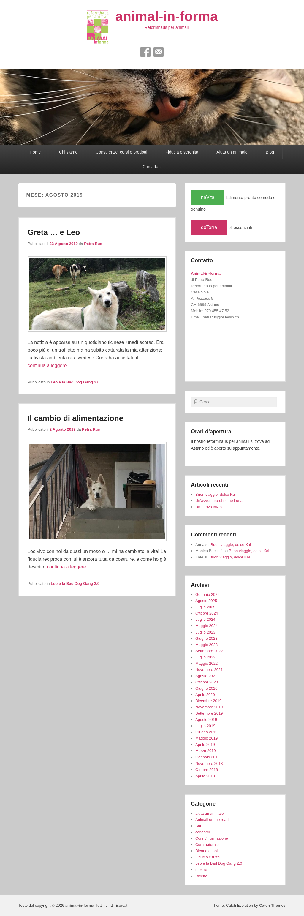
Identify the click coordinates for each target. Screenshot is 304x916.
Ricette (201, 876)
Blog (270, 152)
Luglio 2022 (205, 657)
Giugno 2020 (206, 688)
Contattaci (151, 166)
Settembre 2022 (209, 651)
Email (158, 52)
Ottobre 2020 (206, 682)
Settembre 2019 (209, 713)
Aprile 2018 (205, 776)
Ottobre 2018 (206, 769)
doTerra (209, 227)
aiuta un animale (209, 813)
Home (35, 152)
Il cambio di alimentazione (75, 418)
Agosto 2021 (206, 676)
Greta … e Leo (54, 232)
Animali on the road (212, 819)
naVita (207, 197)
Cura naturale (207, 844)
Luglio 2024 (205, 619)
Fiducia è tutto (207, 857)
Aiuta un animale (231, 152)
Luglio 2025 (205, 607)
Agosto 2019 (206, 719)
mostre (201, 869)
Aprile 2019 (205, 744)
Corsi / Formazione (211, 838)
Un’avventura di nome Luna (219, 500)
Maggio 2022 (206, 663)
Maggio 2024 (206, 625)
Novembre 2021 (209, 669)
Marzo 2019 (205, 750)
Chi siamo (68, 152)
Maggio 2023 (206, 644)
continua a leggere (47, 365)
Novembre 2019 (209, 707)
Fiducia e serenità (181, 152)
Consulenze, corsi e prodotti (121, 152)
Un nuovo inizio (208, 507)
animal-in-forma (166, 16)
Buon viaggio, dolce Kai (215, 494)
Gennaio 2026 (207, 594)
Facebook (145, 52)
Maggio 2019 (206, 738)
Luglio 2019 (205, 726)
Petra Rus (93, 243)
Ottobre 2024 (206, 613)
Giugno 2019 (206, 732)
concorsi (202, 832)
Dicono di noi (206, 851)
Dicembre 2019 (208, 701)
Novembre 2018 (209, 763)
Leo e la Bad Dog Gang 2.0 (75, 382)
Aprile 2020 (205, 694)
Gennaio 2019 (207, 757)
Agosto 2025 (206, 600)
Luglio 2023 (205, 632)
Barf (198, 826)
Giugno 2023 (206, 638)
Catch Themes (272, 905)
